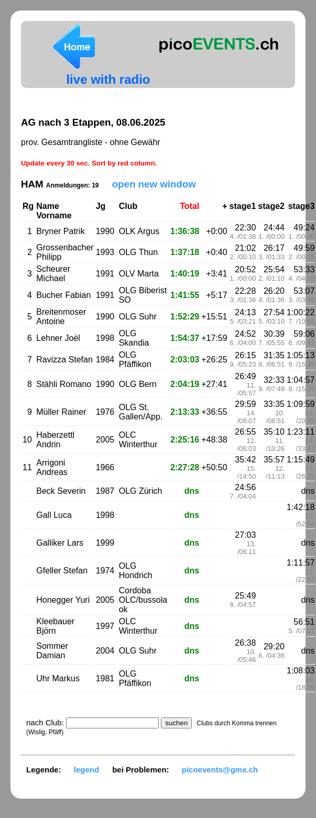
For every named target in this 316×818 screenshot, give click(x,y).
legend (86, 769)
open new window (154, 184)
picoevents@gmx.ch (220, 769)
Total (189, 206)
